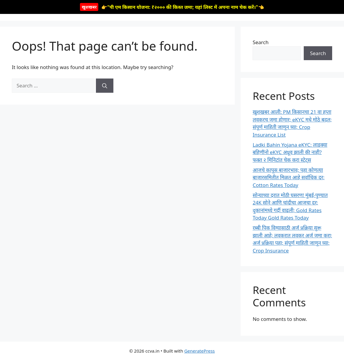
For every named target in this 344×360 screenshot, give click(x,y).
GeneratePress (199, 351)
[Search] (104, 86)
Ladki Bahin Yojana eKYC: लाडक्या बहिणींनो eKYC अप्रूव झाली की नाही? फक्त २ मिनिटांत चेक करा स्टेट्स (290, 152)
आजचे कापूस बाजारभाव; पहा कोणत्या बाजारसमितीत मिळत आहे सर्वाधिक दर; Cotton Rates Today (288, 177)
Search (261, 42)
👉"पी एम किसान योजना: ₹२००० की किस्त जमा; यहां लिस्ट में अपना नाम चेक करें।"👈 (172, 7)
